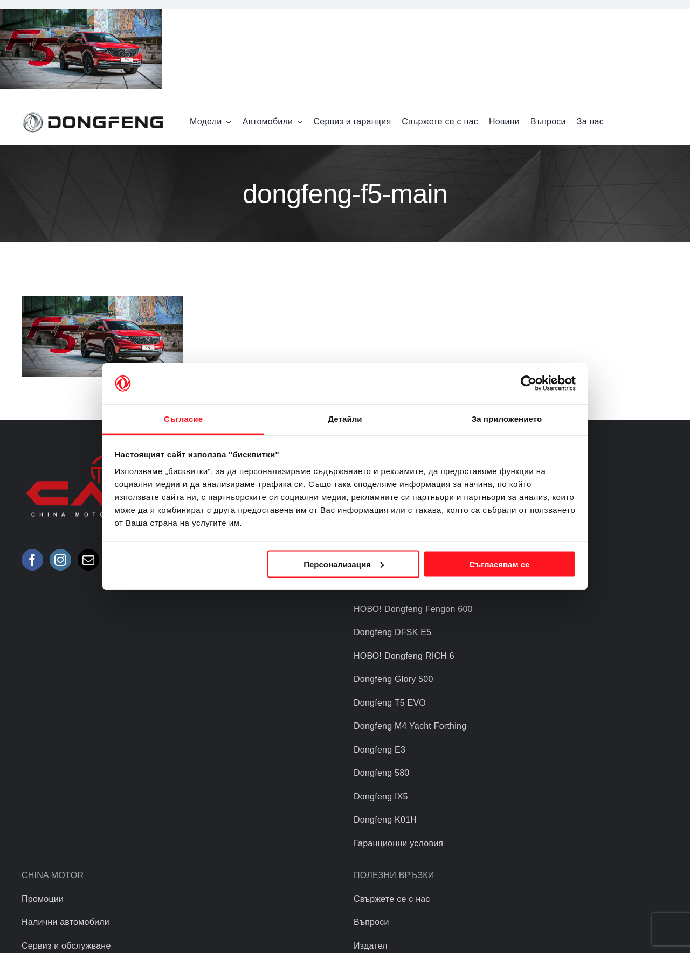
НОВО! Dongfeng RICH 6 (404, 655)
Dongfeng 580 (381, 772)
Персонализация (343, 563)
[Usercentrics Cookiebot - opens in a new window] (528, 383)
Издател (371, 945)
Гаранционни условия (398, 843)
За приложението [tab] (507, 418)
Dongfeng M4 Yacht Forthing (410, 726)
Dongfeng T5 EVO (390, 702)
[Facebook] (32, 560)
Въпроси (371, 922)
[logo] (93, 112)
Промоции (43, 898)
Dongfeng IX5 (381, 796)
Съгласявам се (499, 563)
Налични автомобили (65, 922)
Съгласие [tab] (183, 418)
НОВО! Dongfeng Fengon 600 (413, 609)
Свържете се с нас (392, 898)
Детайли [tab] (345, 418)
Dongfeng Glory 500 (393, 679)
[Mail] (88, 560)
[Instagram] (60, 560)
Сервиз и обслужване (66, 945)
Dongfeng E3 (379, 749)
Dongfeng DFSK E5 (392, 632)
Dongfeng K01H (385, 819)
